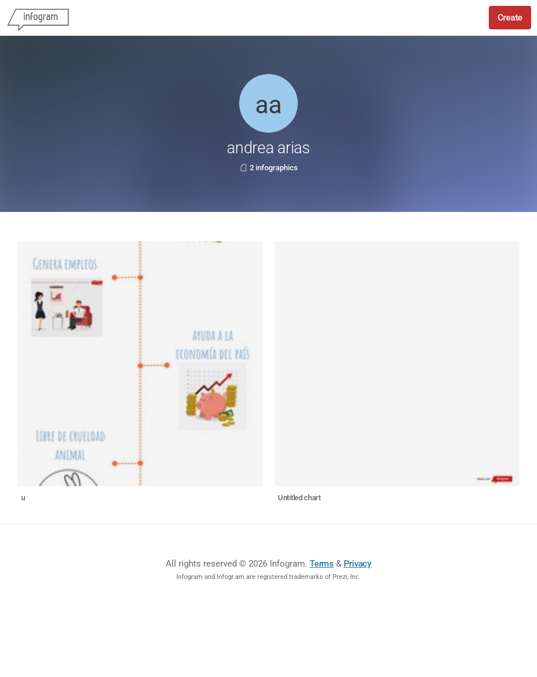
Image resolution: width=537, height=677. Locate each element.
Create (510, 17)
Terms (322, 563)
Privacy (357, 563)
